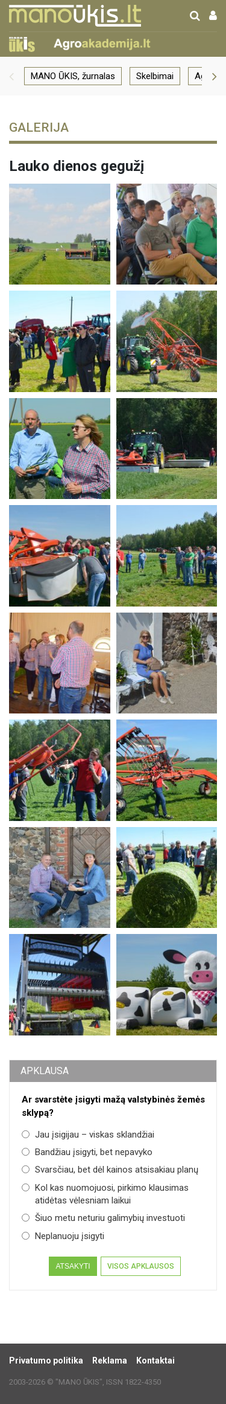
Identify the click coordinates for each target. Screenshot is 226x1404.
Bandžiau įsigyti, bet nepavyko (87, 1152)
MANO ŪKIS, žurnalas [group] (73, 76)
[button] (11, 76)
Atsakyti (72, 1266)
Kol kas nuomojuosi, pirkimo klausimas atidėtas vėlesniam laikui (105, 1194)
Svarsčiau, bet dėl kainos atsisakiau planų (110, 1169)
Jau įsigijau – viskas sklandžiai (88, 1134)
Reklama (109, 1360)
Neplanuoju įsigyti (63, 1236)
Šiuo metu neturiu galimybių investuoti (103, 1217)
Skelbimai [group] (155, 76)
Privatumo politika (46, 1360)
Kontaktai (155, 1360)
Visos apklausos (140, 1266)
